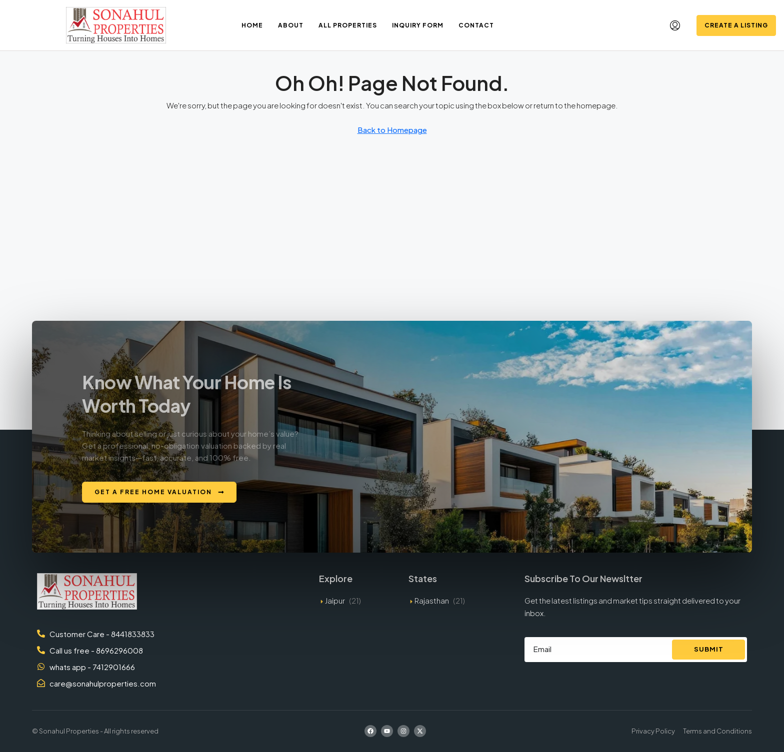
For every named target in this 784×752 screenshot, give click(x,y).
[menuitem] (675, 25)
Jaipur (335, 600)
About (291, 25)
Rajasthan (431, 600)
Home (252, 25)
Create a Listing (736, 25)
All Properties (347, 25)
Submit (709, 649)
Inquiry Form (418, 25)
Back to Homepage (392, 129)
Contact (476, 25)
